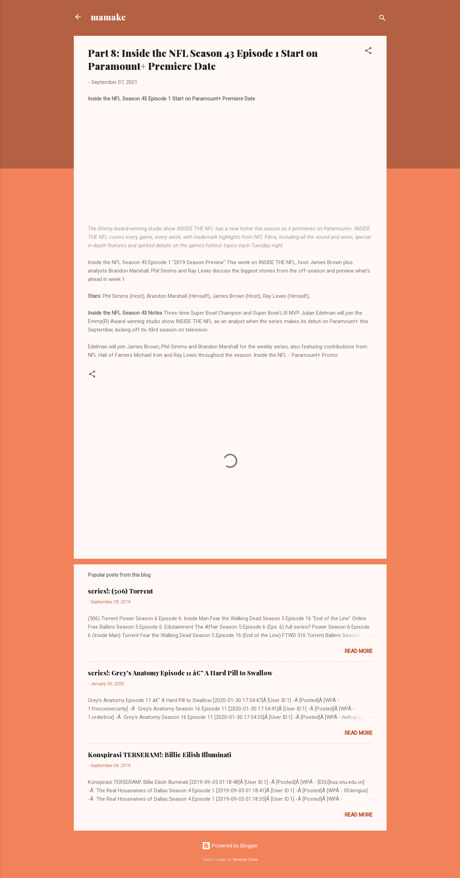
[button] (368, 51)
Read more (358, 651)
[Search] (382, 19)
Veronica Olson (245, 859)
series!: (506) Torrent (120, 591)
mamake (108, 16)
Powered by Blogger (230, 846)
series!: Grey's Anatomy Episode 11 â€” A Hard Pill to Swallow (180, 673)
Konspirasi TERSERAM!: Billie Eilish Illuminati (159, 755)
